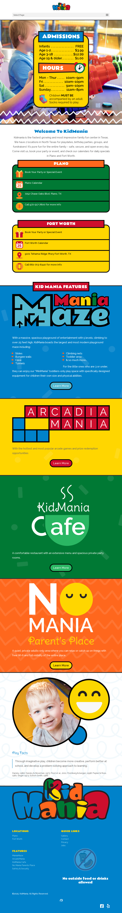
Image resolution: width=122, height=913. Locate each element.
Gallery (64, 836)
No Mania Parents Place (23, 865)
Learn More (61, 385)
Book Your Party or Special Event (43, 172)
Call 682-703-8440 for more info (43, 264)
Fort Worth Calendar (36, 243)
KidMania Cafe (19, 862)
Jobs (63, 845)
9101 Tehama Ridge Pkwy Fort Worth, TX (48, 253)
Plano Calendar (33, 182)
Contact (65, 839)
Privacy (64, 842)
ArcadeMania (18, 859)
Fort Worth (17, 839)
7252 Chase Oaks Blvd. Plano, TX (43, 193)
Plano (15, 836)
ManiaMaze (17, 855)
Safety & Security (20, 868)
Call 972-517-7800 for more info (43, 204)
